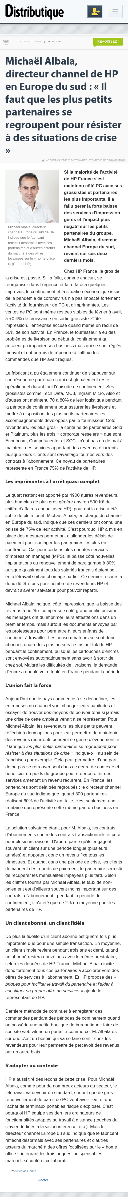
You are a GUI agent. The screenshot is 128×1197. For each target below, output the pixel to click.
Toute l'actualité (29, 41)
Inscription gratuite (95, 11)
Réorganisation (114, 160)
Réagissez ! (108, 41)
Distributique (34, 11)
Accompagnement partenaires (66, 160)
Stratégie (95, 160)
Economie (54, 41)
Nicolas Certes (26, 1171)
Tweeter (42, 1180)
